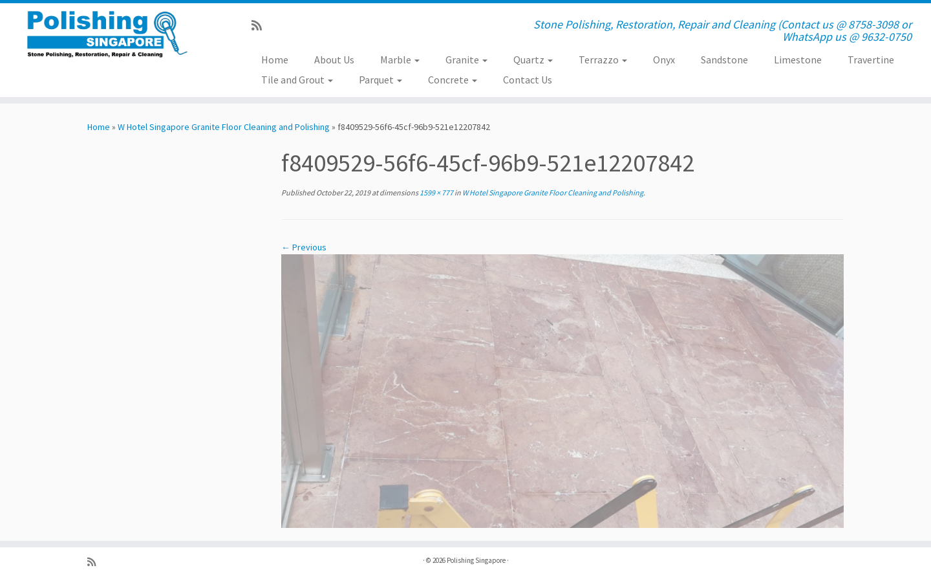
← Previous (303, 247)
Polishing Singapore (476, 560)
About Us (334, 59)
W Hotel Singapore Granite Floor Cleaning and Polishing (224, 127)
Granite (466, 59)
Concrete (452, 79)
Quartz (533, 59)
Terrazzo (603, 59)
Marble (400, 59)
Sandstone (724, 59)
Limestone (798, 59)
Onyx (664, 59)
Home (274, 59)
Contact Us (527, 79)
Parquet (380, 79)
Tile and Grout (297, 79)
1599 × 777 (435, 192)
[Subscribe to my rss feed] (260, 25)
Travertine (871, 59)
